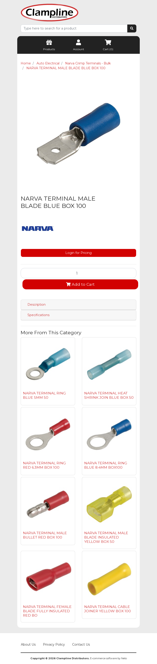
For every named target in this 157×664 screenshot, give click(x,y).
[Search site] (131, 28)
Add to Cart (80, 284)
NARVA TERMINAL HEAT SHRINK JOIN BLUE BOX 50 (109, 395)
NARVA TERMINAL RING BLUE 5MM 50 (44, 395)
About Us (28, 644)
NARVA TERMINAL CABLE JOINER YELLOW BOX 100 (107, 609)
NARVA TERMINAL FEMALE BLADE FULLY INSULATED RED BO (47, 611)
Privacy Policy (54, 644)
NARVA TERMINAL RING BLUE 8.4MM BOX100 (105, 465)
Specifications (38, 315)
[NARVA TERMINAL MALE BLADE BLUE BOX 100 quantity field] (78, 273)
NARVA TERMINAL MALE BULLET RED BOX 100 (45, 535)
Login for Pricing (78, 253)
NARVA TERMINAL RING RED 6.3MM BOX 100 (44, 465)
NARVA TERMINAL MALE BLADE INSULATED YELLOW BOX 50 (106, 537)
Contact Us (81, 644)
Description (36, 304)
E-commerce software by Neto (108, 658)
